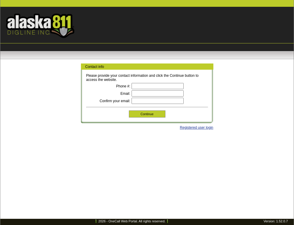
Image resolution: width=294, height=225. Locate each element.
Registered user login (196, 127)
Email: (125, 94)
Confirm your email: (114, 101)
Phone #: (123, 86)
